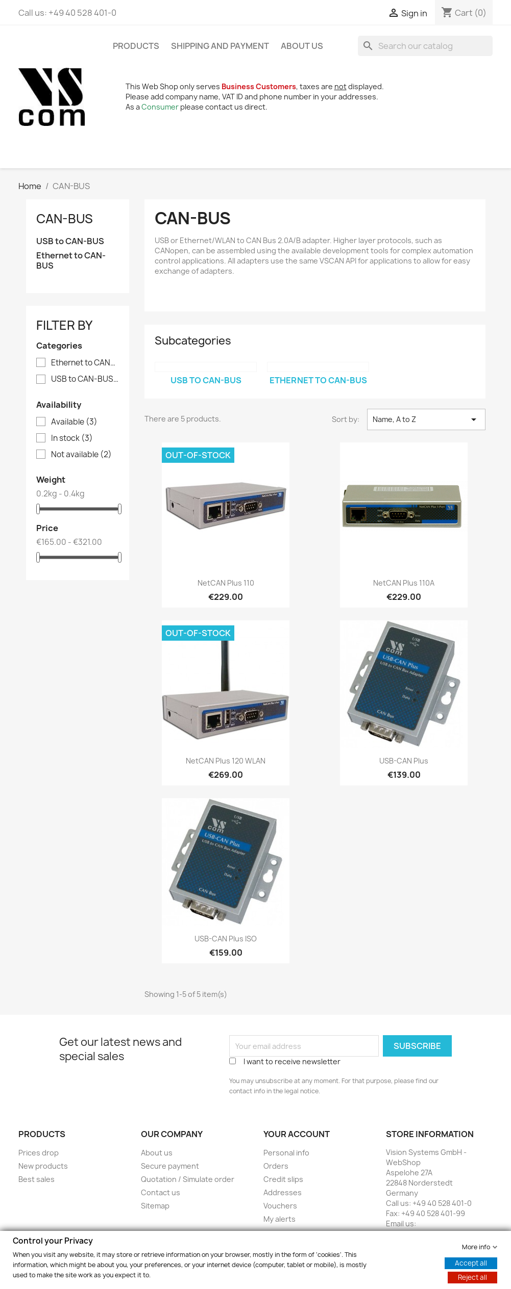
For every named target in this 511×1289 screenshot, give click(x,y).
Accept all (471, 1262)
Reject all (472, 1276)
